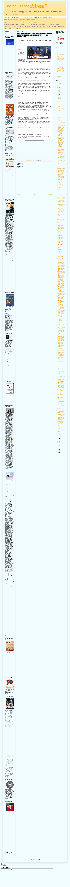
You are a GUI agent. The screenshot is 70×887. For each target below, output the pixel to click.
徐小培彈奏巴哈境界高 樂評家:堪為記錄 (61, 126)
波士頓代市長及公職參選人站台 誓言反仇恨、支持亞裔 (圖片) (61, 102)
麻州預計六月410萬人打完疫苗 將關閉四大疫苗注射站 (60, 412)
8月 (58, 95)
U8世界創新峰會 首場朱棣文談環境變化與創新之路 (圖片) (60, 176)
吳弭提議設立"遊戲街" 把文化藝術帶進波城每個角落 (60, 150)
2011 (57, 444)
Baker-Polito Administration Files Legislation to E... (61, 223)
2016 (57, 437)
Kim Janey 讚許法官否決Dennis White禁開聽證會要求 (60, 138)
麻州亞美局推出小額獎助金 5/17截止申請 (61, 355)
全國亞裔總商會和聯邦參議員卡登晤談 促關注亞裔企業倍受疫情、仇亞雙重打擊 (61, 312)
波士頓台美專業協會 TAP (60, 66)
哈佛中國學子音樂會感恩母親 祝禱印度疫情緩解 (61, 328)
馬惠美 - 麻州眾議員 (61, 26)
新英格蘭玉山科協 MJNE (60, 67)
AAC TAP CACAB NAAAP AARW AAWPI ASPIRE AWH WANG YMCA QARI (46, 19)
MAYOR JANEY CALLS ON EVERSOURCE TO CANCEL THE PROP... (60, 394)
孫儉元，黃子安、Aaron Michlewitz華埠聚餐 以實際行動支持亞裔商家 (60, 142)
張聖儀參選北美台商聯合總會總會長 (61, 348)
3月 (58, 427)
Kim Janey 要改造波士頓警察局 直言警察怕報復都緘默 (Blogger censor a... (61, 298)
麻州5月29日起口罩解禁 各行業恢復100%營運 (60, 256)
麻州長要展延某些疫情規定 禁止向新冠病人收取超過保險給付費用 (61, 157)
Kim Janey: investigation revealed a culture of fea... (60, 291)
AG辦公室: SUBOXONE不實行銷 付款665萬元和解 (61, 409)
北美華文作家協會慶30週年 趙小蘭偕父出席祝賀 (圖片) (60, 337)
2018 (58, 434)
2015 (57, 438)
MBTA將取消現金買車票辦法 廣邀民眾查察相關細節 (60, 131)
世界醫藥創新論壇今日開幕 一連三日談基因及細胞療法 (61, 237)
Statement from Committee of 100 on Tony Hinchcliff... (60, 302)
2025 (58, 83)
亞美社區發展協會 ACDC (61, 58)
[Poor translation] (7, 868)
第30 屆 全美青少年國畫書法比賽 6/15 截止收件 (60, 185)
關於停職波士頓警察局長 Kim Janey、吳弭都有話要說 (61, 198)
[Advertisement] (9, 831)
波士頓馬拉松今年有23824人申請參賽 (60, 380)
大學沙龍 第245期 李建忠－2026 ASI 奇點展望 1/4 (12, 28)
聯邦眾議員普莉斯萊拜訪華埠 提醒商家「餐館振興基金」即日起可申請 (61, 402)
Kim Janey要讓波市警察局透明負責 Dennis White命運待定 (60, 287)
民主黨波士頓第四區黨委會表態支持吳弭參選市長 (61, 182)
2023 (58, 86)
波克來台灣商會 (59, 73)
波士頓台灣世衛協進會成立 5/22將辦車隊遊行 (61, 269)
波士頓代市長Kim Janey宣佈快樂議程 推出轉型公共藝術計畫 (60, 214)
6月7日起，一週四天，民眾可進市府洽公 (60, 334)
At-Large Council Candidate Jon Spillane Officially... (60, 305)
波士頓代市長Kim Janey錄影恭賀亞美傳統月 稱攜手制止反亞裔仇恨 (60, 422)
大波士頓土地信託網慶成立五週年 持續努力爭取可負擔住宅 (61, 361)
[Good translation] (3, 868)
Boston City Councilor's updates (51, 26)
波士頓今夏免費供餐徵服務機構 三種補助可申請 (61, 263)
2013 (57, 441)
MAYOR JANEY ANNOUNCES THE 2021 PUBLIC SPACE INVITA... (60, 390)
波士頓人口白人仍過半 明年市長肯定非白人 (61, 325)
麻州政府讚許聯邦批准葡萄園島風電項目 (61, 340)
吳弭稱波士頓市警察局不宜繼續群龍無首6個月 (61, 294)
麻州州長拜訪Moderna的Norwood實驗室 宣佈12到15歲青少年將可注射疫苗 (61, 321)
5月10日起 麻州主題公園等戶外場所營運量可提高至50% (60, 358)
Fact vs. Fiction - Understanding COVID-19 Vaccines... (60, 259)
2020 (58, 431)
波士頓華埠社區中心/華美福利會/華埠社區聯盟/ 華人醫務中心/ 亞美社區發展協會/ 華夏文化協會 (19, 19)
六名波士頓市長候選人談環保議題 (61, 168)
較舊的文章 (50, 194)
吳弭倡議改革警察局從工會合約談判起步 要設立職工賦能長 (61, 371)
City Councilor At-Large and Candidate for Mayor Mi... (60, 192)
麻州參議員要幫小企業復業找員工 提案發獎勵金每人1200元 (61, 166)
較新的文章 (19, 194)
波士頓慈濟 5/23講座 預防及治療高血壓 (60, 228)
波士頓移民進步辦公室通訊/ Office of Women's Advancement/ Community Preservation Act (31, 26)
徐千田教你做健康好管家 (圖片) (61, 217)
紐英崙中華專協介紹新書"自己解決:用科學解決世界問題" (61, 171)
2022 (58, 87)
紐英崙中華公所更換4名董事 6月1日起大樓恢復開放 (60, 128)
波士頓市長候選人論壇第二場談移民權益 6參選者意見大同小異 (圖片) (61, 273)
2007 (58, 449)
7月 (58, 97)
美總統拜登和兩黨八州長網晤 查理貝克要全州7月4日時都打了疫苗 (61, 343)
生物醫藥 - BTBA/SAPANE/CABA (24, 24)
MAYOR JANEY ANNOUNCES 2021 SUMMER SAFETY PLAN (60, 113)
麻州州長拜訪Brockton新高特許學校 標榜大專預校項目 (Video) (60, 188)
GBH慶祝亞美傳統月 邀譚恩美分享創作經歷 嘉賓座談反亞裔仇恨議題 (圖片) (60, 277)
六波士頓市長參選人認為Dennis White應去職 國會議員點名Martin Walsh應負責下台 (61, 162)
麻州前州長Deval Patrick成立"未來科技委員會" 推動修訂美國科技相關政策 (60, 281)
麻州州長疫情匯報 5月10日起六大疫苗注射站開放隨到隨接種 (60, 386)
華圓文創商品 (59, 76)
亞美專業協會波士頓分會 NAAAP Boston (60, 64)
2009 (58, 446)
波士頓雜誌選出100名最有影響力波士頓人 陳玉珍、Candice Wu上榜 (60, 419)
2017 (58, 435)
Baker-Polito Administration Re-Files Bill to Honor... (60, 117)
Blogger (37, 859)
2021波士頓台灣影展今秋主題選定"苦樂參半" (60, 406)
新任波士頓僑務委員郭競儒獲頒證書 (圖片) (61, 266)
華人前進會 (58, 61)
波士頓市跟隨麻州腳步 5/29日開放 (61, 253)
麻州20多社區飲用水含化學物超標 (60, 174)
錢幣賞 (58, 77)
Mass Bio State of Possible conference (60, 234)
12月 (58, 90)
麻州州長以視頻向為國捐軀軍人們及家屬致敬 (61, 106)
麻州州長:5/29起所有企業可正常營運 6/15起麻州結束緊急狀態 (61, 109)
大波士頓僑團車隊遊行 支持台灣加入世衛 (61, 179)
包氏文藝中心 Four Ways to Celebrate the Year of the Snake (30, 17)
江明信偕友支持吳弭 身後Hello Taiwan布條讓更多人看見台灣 (61, 201)
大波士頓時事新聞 (7, 17)
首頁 (34, 194)
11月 (58, 91)
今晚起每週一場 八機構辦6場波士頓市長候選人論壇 (60, 374)
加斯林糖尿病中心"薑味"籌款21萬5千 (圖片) (60, 220)
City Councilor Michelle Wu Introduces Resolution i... (60, 316)
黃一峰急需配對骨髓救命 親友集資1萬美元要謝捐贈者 (61, 123)
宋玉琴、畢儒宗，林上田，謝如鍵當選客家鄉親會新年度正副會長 (61, 241)
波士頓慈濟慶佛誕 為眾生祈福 (60, 346)
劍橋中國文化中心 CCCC (61, 62)
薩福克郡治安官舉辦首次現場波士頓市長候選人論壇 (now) (61, 120)
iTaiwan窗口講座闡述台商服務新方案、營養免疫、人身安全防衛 (60, 398)
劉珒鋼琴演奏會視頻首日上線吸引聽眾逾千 (61, 245)
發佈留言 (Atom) (22, 195)
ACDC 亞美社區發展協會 (15, 17)
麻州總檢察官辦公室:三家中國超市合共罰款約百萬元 (60, 331)
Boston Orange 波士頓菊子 (26, 6)
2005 (58, 452)
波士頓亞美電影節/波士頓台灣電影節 (46, 17)
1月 (58, 429)
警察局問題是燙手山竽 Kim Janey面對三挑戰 (61, 415)
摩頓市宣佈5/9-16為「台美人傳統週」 (60, 350)
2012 (58, 442)
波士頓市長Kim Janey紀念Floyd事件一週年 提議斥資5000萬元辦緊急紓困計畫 (61, 153)
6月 (58, 98)
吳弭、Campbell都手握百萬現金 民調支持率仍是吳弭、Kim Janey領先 (61, 383)
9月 (58, 94)
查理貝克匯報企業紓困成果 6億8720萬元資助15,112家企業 (61, 377)
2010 (58, 445)
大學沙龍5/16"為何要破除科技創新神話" (60, 284)
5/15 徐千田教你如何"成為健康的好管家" (60, 368)
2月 (58, 428)
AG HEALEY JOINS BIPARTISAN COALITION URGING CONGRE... (61, 135)
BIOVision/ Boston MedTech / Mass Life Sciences (38, 24)
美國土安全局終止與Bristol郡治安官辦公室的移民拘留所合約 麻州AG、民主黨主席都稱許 (61, 210)
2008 (58, 448)
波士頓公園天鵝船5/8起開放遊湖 (60, 353)
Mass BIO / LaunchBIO (50, 24)
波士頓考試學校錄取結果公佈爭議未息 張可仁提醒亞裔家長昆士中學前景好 (61, 205)
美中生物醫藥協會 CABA (60, 70)
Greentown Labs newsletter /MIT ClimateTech (11, 24)
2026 (58, 82)
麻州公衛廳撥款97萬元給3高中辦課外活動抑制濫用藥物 (60, 308)
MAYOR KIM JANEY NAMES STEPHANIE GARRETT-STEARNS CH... (60, 231)
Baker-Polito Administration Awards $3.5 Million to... (60, 364)
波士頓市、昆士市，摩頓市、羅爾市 (10, 26)
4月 (58, 425)
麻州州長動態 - (57, 24)
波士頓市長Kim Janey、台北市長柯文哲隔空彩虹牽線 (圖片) (60, 250)
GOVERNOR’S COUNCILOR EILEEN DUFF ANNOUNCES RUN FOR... (60, 146)
